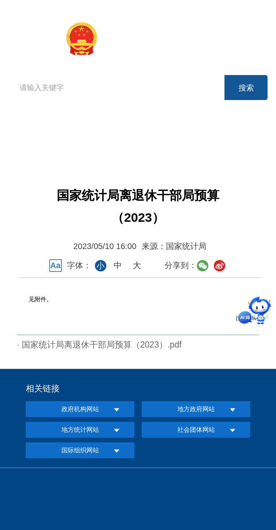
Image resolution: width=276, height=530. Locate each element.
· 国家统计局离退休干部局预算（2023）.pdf (99, 344)
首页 (27, 138)
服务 (86, 148)
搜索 (246, 87)
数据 (185, 131)
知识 (185, 148)
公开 (234, 131)
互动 (136, 148)
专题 (234, 148)
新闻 (136, 131)
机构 (86, 131)
